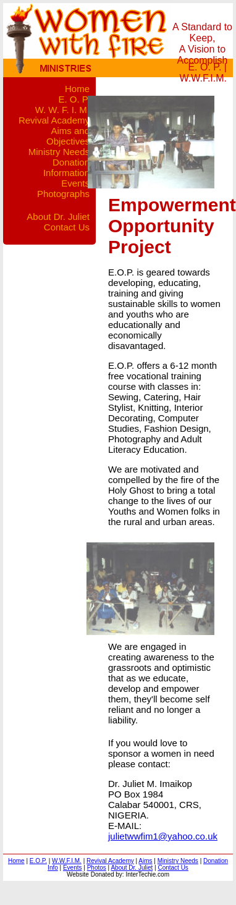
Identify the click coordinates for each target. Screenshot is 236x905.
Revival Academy (54, 120)
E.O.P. (38, 860)
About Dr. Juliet (58, 216)
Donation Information (66, 167)
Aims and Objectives (68, 135)
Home (77, 88)
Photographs (63, 193)
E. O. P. (204, 67)
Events (75, 183)
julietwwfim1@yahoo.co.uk (162, 836)
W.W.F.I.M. (203, 78)
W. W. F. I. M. (62, 109)
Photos (96, 867)
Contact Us (67, 227)
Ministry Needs (59, 151)
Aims (145, 860)
